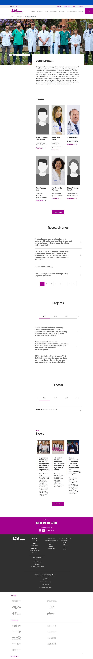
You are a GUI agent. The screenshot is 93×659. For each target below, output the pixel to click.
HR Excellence (51, 548)
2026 (44, 316)
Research (39, 11)
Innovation (62, 11)
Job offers (64, 542)
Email (40, 530)
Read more (39, 148)
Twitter (37, 522)
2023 (55, 398)
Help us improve (37, 562)
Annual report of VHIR (37, 557)
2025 (55, 316)
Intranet (37, 564)
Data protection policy (45, 581)
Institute (34, 538)
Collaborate (65, 545)
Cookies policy (45, 584)
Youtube (52, 522)
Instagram (48, 522)
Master (37, 560)
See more (58, 504)
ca (11, 6)
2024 (66, 316)
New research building (65, 538)
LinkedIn (44, 522)
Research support (72, 11)
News (64, 549)
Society (81, 11)
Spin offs (51, 544)
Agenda (65, 547)
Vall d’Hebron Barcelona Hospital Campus (37, 567)
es (16, 6)
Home (11, 16)
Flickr (55, 522)
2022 (66, 398)
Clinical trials (53, 11)
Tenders (51, 546)
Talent (46, 11)
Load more (58, 212)
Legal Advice (45, 578)
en (13, 6)
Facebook (41, 522)
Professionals (64, 540)
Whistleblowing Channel (45, 587)
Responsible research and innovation (51, 541)
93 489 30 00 (50, 530)
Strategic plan (51, 538)
